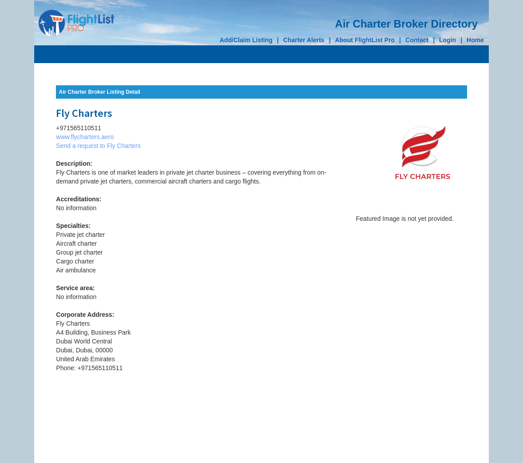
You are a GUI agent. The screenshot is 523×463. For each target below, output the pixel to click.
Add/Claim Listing (246, 40)
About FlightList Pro (365, 40)
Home (475, 40)
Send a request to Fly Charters (98, 145)
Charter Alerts (304, 40)
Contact (416, 40)
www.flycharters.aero (85, 136)
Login (447, 40)
